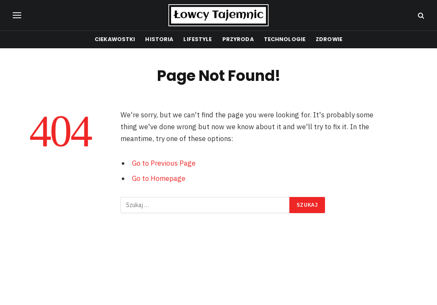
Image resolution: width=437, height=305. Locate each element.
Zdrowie (329, 39)
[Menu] (17, 15)
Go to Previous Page (164, 163)
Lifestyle (197, 39)
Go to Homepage (158, 178)
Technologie (284, 39)
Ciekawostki (115, 39)
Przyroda (238, 39)
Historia (159, 39)
